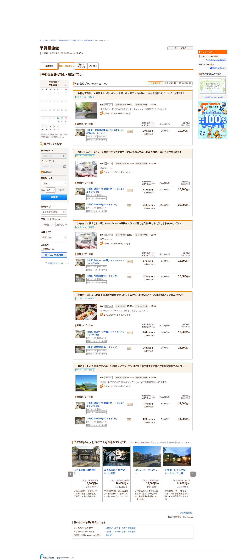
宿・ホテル (44, 40)
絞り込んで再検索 (54, 255)
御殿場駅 (131, 528)
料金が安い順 (170, 83)
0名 (63, 190)
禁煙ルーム (47, 249)
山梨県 (53, 40)
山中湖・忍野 (63, 40)
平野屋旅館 (88, 40)
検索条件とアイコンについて (57, 263)
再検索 (54, 197)
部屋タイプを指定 (50, 212)
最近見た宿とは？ (219, 68)
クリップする (180, 48)
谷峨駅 (109, 535)
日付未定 (46, 172)
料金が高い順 (185, 83)
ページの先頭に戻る (185, 513)
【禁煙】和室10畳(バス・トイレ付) (101, 204)
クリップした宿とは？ (217, 60)
